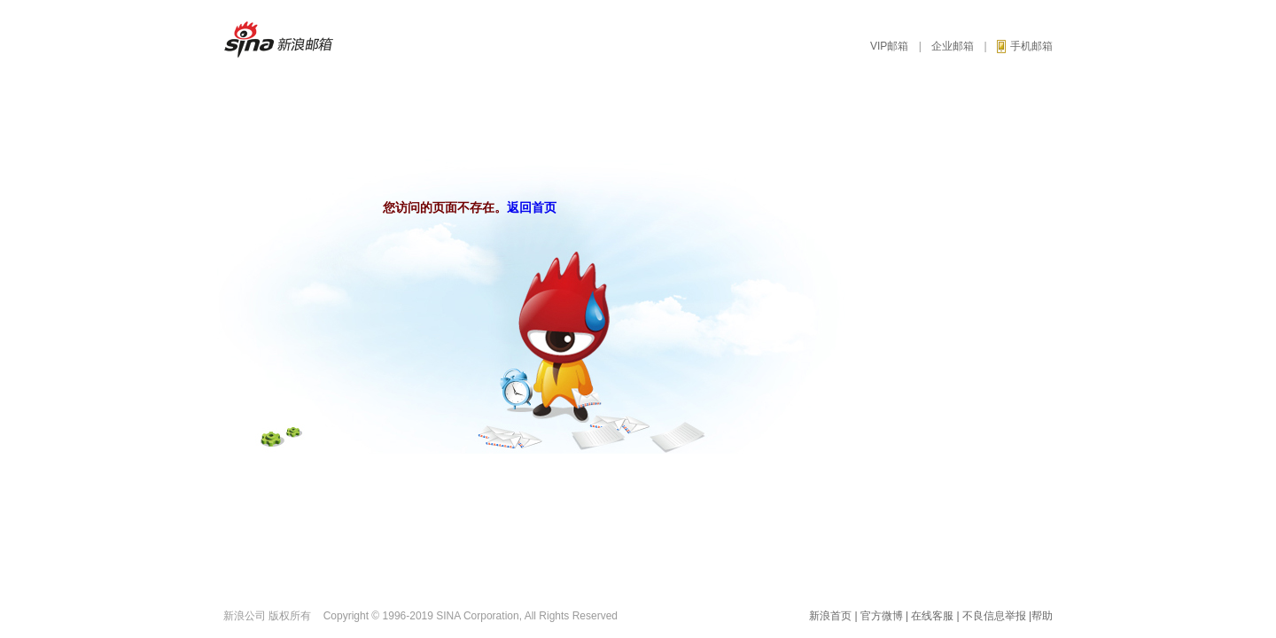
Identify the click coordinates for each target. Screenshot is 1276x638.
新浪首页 (830, 616)
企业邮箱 (952, 46)
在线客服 (932, 616)
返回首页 (531, 207)
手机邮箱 (1025, 46)
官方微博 (881, 616)
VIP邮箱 (889, 46)
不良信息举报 (994, 616)
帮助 (1042, 616)
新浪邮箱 (287, 39)
